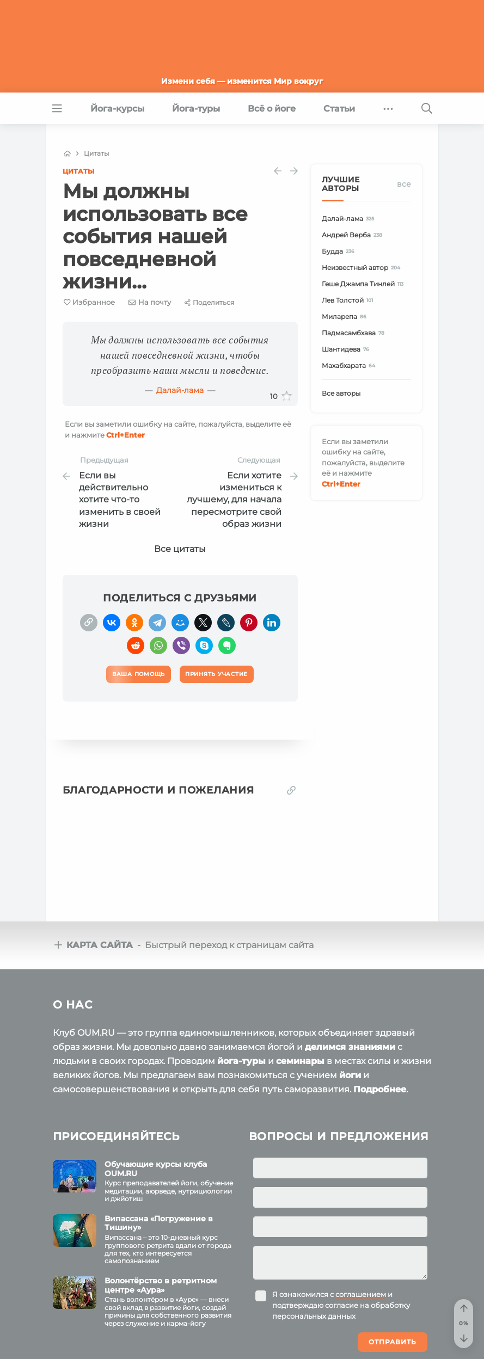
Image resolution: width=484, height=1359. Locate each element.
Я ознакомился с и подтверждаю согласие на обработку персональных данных (341, 1305)
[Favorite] (89, 302)
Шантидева (347, 349)
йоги (350, 1075)
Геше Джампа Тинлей (364, 283)
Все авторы (341, 393)
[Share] (209, 302)
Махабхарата (350, 365)
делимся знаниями (350, 1047)
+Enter (125, 435)
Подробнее (379, 1089)
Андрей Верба (354, 234)
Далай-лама (180, 390)
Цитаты (78, 171)
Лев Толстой (349, 300)
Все (404, 184)
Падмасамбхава (355, 332)
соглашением (360, 1294)
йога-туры (241, 1061)
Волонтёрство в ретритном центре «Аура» (161, 1285)
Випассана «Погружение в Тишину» (159, 1223)
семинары (300, 1061)
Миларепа (346, 316)
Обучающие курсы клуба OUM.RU (156, 1168)
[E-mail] (149, 302)
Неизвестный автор (363, 267)
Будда (340, 251)
